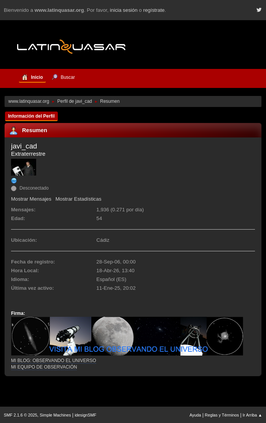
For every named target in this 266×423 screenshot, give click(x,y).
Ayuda (195, 415)
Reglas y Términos (222, 415)
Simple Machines (55, 415)
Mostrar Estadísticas (79, 199)
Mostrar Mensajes (31, 199)
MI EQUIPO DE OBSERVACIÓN (44, 367)
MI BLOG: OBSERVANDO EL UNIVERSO (53, 360)
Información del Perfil (31, 116)
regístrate (153, 10)
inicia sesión (124, 10)
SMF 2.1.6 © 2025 (20, 415)
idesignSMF (85, 415)
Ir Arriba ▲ (252, 415)
